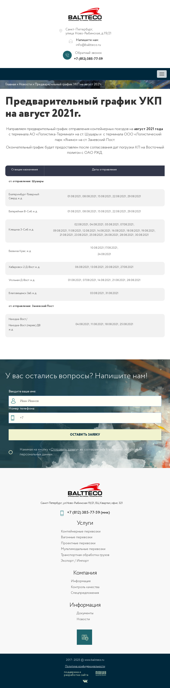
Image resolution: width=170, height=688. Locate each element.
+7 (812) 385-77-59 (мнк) (88, 512)
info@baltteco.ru (88, 45)
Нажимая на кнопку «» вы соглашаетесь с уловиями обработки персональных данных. (80, 452)
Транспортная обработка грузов (85, 555)
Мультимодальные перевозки (83, 549)
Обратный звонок (88, 53)
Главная (10, 84)
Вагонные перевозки (76, 537)
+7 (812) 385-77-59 (88, 59)
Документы (85, 613)
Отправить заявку (64, 449)
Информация (81, 581)
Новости (25, 84)
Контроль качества (85, 587)
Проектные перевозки (78, 543)
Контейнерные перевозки (80, 531)
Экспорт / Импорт (75, 561)
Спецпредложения (85, 593)
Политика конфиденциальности (85, 666)
